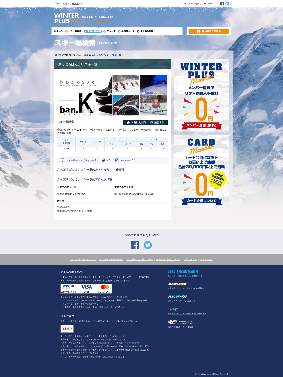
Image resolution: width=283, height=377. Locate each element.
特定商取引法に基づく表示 (140, 259)
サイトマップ (206, 259)
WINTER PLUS (67, 55)
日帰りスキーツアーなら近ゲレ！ (181, 301)
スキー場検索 (84, 55)
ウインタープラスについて (83, 259)
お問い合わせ (190, 259)
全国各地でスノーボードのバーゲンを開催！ (186, 288)
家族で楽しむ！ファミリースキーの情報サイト (187, 313)
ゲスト (75, 3)
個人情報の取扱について (168, 259)
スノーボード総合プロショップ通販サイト (185, 276)
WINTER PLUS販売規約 (111, 259)
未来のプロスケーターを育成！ (180, 327)
